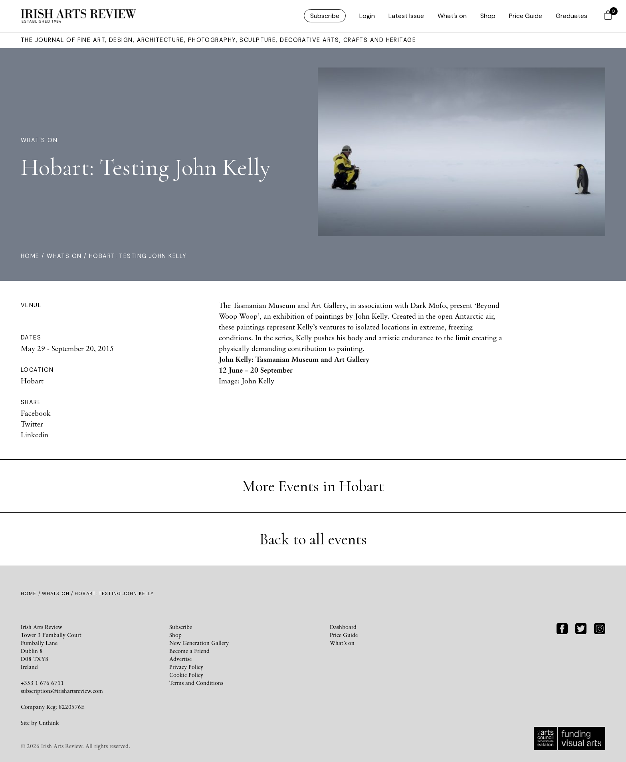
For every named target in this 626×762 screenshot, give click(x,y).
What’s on (452, 16)
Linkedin (34, 434)
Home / (34, 256)
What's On (39, 140)
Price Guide (525, 16)
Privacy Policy (186, 666)
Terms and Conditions (196, 682)
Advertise (180, 658)
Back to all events (313, 539)
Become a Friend (189, 650)
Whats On (64, 256)
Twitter (32, 423)
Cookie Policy (186, 674)
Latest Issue (406, 16)
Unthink (49, 722)
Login (367, 16)
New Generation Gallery (199, 642)
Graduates (571, 16)
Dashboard (343, 626)
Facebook (36, 413)
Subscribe (324, 16)
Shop (487, 16)
